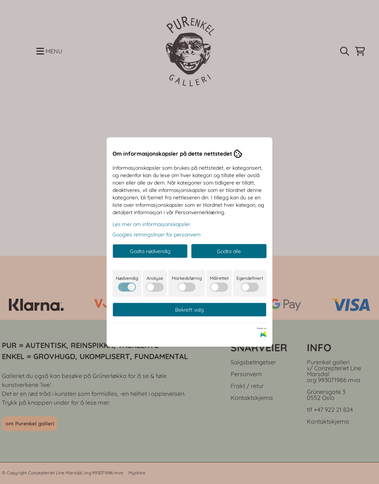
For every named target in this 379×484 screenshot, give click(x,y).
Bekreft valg (189, 309)
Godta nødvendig (150, 251)
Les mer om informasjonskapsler (151, 224)
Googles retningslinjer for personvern (157, 234)
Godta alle (229, 251)
